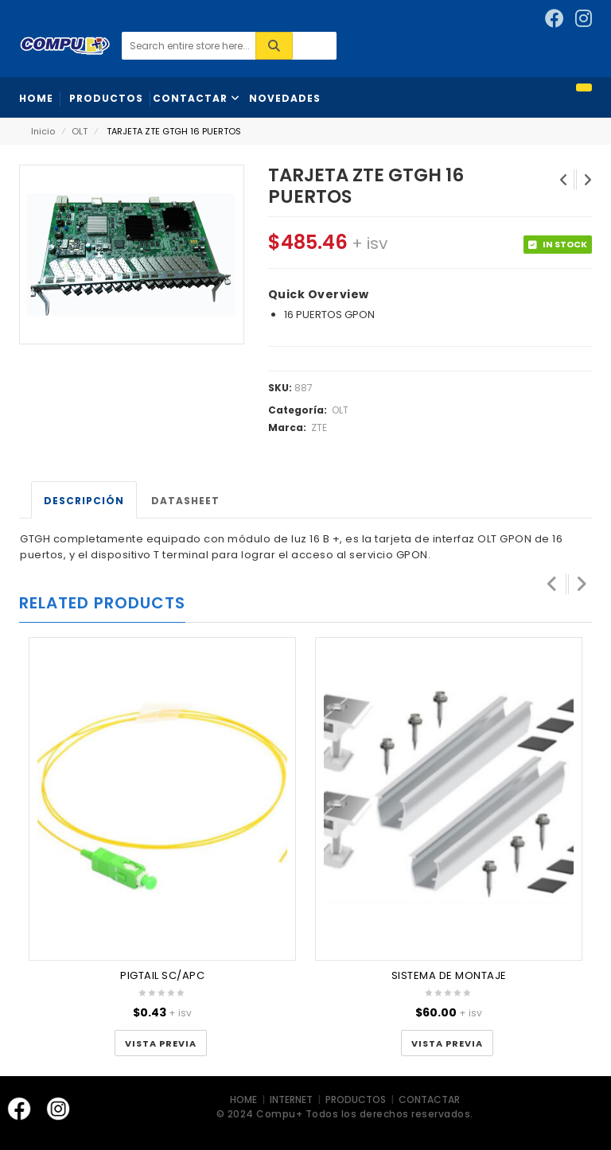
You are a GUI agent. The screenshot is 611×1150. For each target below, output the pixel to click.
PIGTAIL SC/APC (162, 975)
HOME (244, 1099)
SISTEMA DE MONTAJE (449, 975)
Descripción (84, 500)
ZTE (319, 427)
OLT (80, 131)
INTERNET (292, 1099)
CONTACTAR (429, 1099)
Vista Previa (161, 1043)
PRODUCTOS (355, 1099)
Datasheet (185, 500)
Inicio (43, 131)
